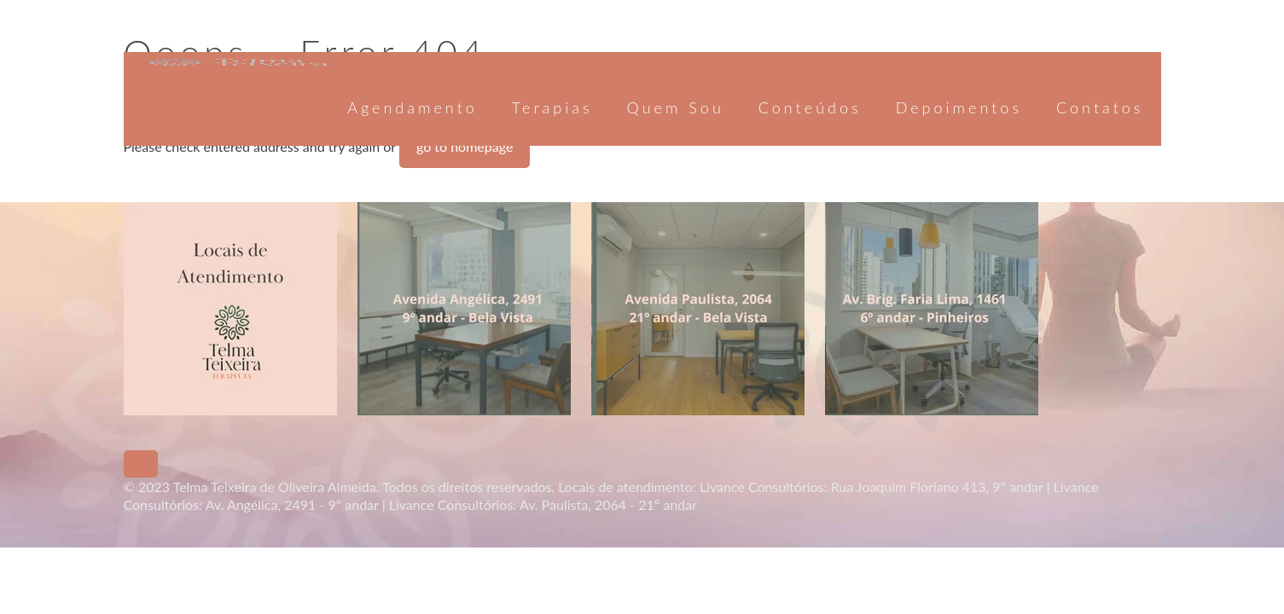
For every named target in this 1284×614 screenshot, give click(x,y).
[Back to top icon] (141, 464)
